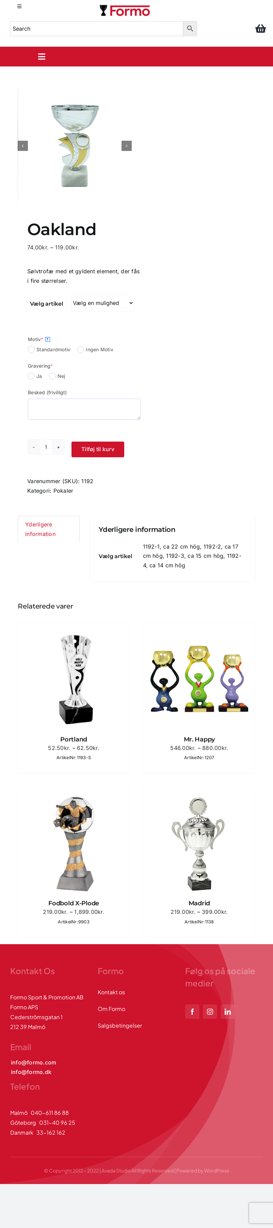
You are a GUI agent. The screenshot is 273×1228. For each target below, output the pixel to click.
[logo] (125, 6)
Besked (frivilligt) (47, 392)
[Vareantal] (46, 447)
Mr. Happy (199, 739)
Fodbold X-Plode (73, 903)
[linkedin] (228, 1011)
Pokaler (63, 490)
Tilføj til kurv (97, 449)
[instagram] (210, 1011)
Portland (73, 739)
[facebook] (192, 1011)
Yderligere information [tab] (40, 529)
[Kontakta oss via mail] (33, 1062)
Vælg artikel (46, 304)
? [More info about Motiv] (47, 339)
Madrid (199, 903)
